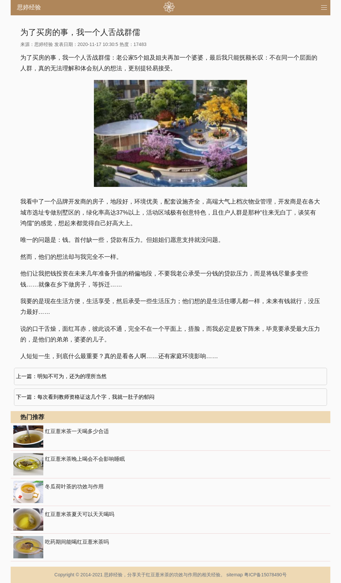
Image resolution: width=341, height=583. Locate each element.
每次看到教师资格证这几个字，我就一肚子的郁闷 (96, 397)
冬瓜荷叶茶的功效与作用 (74, 486)
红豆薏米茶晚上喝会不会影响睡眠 (85, 459)
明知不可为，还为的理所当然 (72, 376)
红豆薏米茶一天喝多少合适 (77, 431)
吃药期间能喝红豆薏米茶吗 (77, 542)
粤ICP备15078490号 (265, 574)
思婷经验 (29, 7)
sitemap (234, 574)
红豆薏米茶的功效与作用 (171, 574)
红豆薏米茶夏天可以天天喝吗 (79, 514)
